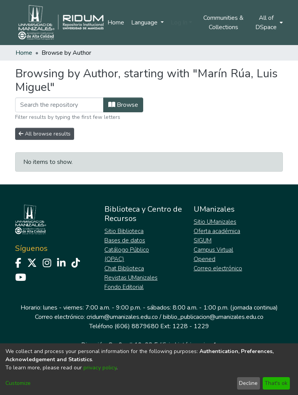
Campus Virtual (213, 250)
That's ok (276, 383)
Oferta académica (217, 231)
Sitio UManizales (215, 222)
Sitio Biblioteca (124, 231)
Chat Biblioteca (124, 268)
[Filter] (59, 104)
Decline (248, 383)
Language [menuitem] (145, 22)
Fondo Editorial (124, 287)
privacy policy (99, 367)
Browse (123, 105)
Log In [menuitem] (179, 22)
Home (115, 22)
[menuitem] (268, 22)
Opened (204, 259)
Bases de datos (124, 240)
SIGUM (202, 240)
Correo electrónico (218, 268)
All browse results (45, 133)
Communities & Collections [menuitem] (223, 22)
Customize (18, 383)
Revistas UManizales (131, 278)
